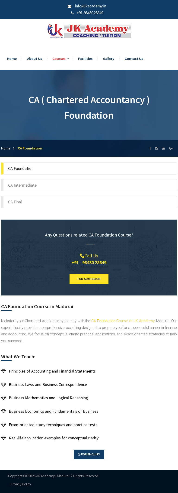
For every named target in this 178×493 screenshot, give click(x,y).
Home (12, 58)
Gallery (108, 58)
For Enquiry (89, 454)
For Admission (89, 279)
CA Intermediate (22, 185)
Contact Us (134, 58)
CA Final (15, 201)
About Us (34, 58)
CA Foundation (21, 168)
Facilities (85, 58)
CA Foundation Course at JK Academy (123, 321)
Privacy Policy (20, 484)
